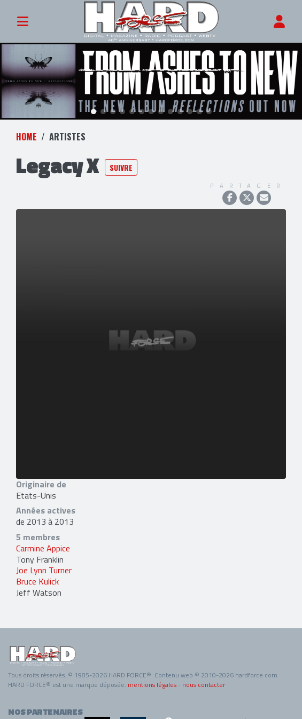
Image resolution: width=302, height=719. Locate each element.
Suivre (121, 163)
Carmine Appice (43, 544)
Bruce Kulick (37, 577)
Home (26, 132)
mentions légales (152, 680)
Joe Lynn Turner (44, 566)
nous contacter (203, 680)
